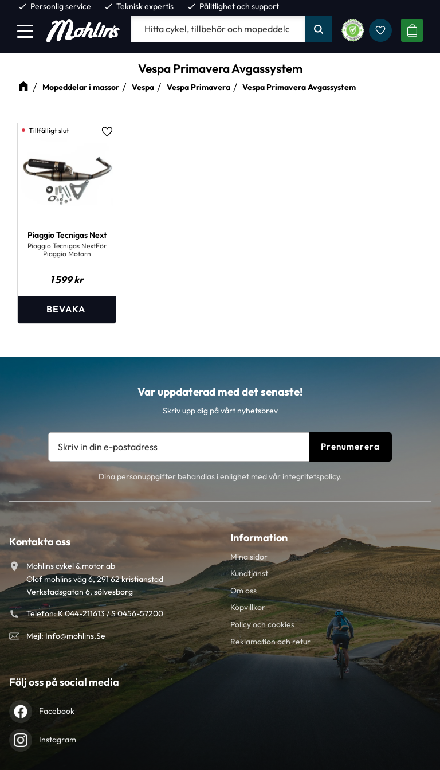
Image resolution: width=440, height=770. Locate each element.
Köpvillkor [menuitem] (247, 607)
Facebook (56, 711)
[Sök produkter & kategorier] (218, 29)
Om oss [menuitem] (243, 590)
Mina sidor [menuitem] (249, 557)
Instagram (57, 739)
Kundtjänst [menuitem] (249, 573)
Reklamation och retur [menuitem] (270, 641)
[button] (25, 31)
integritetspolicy (311, 476)
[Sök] (318, 29)
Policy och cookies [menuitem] (262, 624)
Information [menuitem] (259, 537)
